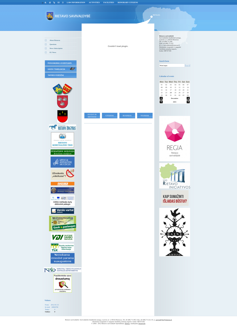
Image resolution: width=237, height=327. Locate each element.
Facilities (108, 2)
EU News (53, 52)
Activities (94, 2)
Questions (53, 44)
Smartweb (141, 323)
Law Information (76, 2)
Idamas (127, 323)
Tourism (145, 116)
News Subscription (56, 48)
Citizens (109, 116)
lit (42, 2)
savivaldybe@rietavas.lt (171, 45)
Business (127, 116)
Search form (164, 61)
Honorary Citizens (128, 2)
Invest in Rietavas (91, 115)
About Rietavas (55, 40)
